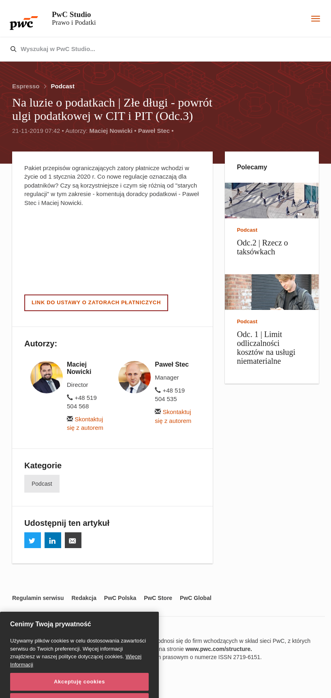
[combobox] (148, 49)
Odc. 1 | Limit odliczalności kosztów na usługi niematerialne (266, 347)
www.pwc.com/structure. (219, 649)
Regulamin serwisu (38, 598)
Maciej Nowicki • (112, 130)
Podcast (63, 86)
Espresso (26, 86)
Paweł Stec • (156, 130)
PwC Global (195, 598)
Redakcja (83, 598)
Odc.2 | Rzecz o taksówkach (262, 247)
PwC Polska (120, 598)
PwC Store (158, 598)
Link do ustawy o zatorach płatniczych (96, 302)
